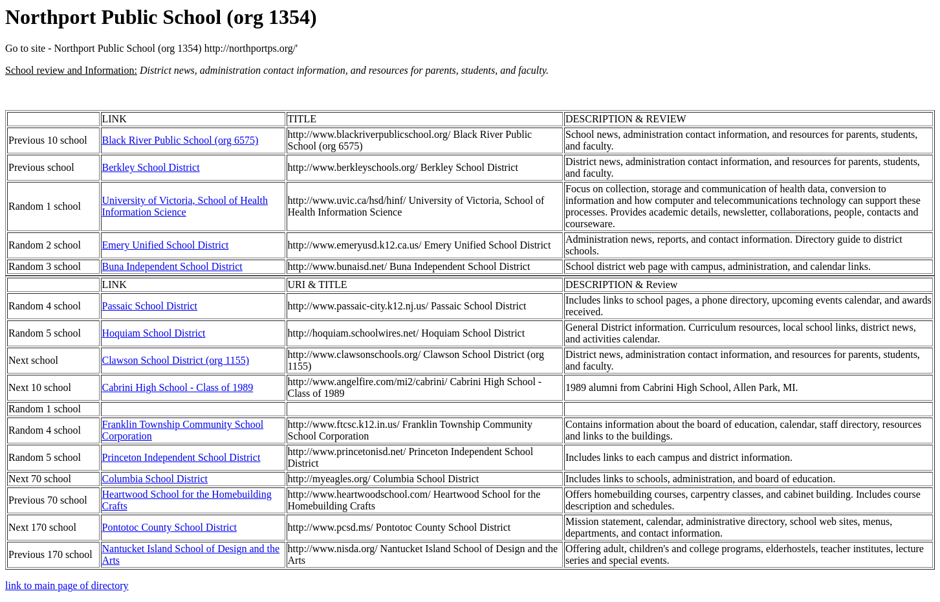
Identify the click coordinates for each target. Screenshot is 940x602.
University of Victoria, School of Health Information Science (185, 206)
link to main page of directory (67, 585)
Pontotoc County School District (169, 527)
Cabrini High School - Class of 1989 (178, 387)
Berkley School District (151, 167)
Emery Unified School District (165, 245)
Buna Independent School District (172, 266)
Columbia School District (155, 478)
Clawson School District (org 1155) (176, 360)
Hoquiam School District (154, 333)
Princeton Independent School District (181, 457)
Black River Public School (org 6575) (180, 140)
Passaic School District (150, 305)
